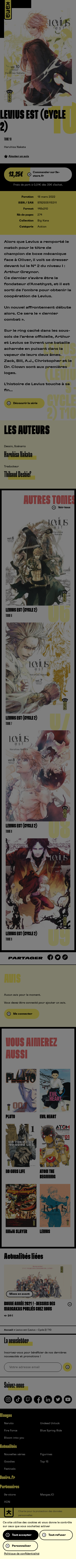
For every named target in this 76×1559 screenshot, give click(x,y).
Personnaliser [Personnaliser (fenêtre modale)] (21, 1545)
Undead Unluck (50, 1423)
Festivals (10, 1469)
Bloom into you (14, 1437)
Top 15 (44, 1461)
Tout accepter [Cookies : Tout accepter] (21, 1535)
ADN (7, 1502)
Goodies (9, 1461)
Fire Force (10, 1430)
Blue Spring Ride (51, 1430)
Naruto (9, 1423)
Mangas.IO (47, 1494)
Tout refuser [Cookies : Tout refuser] (57, 1535)
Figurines (46, 1454)
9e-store (10, 1494)
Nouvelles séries (14, 1454)
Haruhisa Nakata (15, 147)
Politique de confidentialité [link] (21, 1553)
